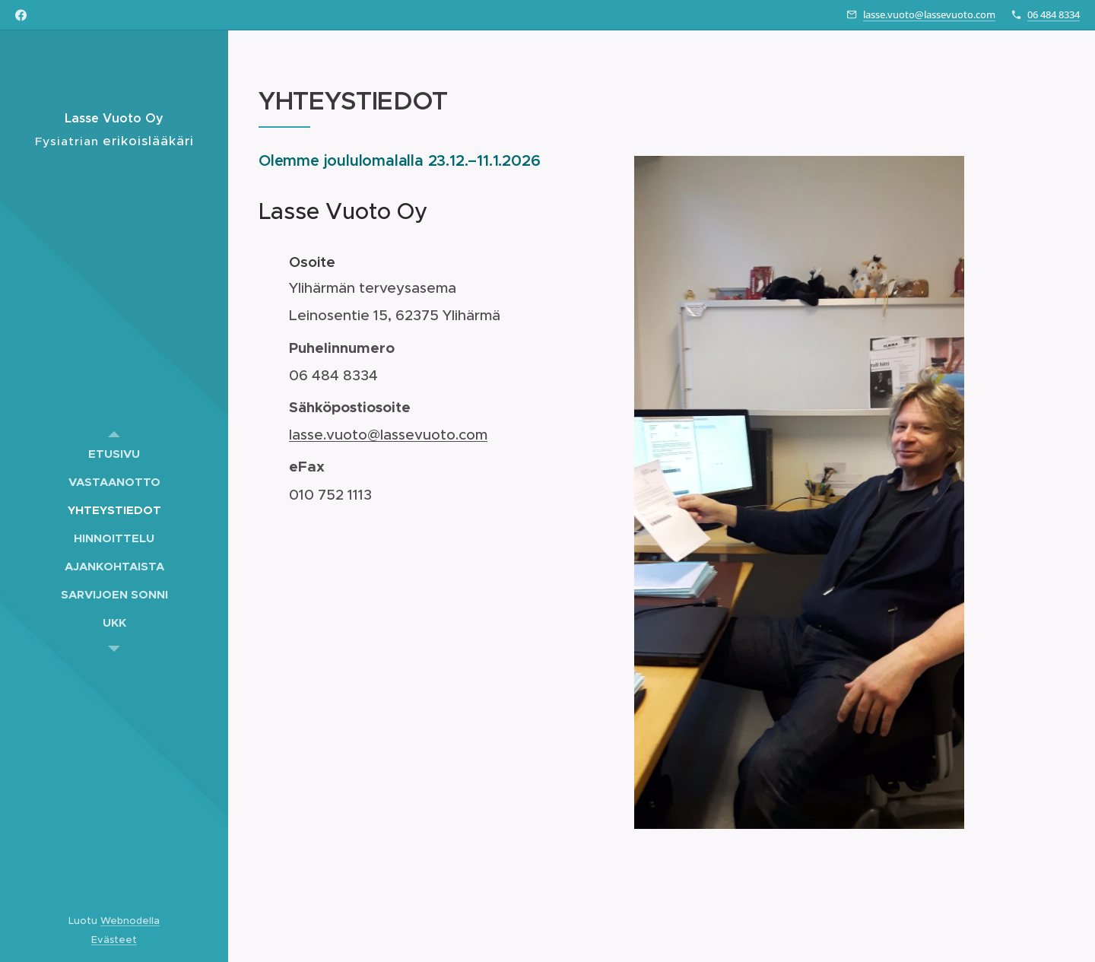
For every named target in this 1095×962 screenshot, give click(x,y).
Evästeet (114, 939)
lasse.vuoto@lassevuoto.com (929, 14)
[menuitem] (114, 453)
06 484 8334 (1053, 14)
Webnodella (130, 920)
